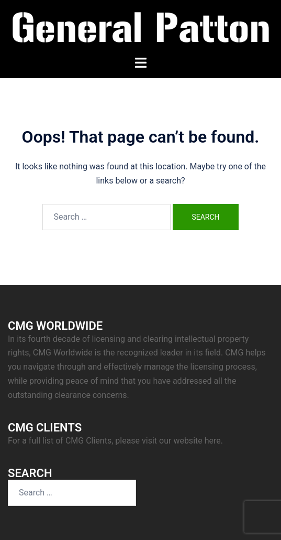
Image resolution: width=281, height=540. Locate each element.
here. (214, 441)
